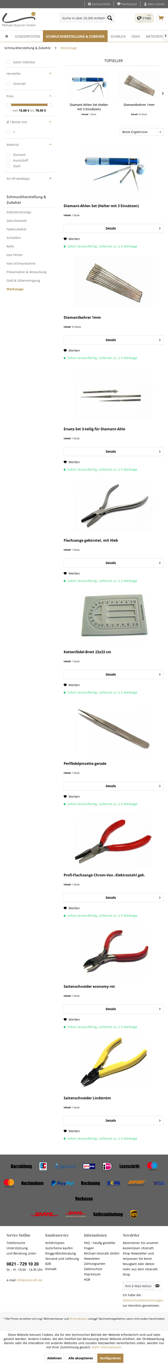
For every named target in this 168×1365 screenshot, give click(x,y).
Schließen (14, 238)
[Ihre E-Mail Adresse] (138, 1285)
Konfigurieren (110, 1358)
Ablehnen (54, 1358)
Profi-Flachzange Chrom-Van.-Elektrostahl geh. (104, 875)
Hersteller (14, 73)
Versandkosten (78, 1319)
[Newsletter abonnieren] (157, 1285)
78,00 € (40, 110)
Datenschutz (93, 1269)
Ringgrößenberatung (60, 1253)
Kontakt (50, 1269)
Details (133, 227)
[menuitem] (127, 4)
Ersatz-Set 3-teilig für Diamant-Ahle (94, 429)
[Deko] (136, 36)
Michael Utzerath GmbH (101, 1253)
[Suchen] (109, 18)
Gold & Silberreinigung (23, 280)
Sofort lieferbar (24, 62)
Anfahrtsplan (55, 1243)
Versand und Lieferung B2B (62, 1261)
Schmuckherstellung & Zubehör (26, 199)
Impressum (92, 1274)
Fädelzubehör (17, 229)
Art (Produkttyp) (18, 178)
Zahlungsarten (94, 1264)
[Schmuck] (118, 36)
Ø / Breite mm (17, 122)
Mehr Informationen (107, 1347)
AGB (87, 1279)
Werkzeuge (15, 289)
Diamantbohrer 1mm (139, 105)
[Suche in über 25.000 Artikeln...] (87, 18)
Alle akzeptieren (80, 1358)
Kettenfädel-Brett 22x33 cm (87, 652)
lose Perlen (15, 255)
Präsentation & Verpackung (26, 272)
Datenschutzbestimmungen (143, 1300)
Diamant (19, 155)
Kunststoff (20, 160)
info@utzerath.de (29, 1280)
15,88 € (24, 110)
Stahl (17, 166)
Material (13, 144)
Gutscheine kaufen (59, 1248)
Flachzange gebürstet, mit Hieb (91, 540)
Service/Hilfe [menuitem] (99, 4)
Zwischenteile (17, 221)
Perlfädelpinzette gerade (85, 763)
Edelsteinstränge (19, 212)
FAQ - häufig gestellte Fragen (99, 1245)
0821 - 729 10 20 (23, 1264)
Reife (10, 246)
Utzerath (19, 84)
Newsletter (92, 1258)
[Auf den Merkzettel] (72, 239)
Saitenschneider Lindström (87, 1098)
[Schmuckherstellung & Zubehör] (75, 36)
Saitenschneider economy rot (89, 986)
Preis (10, 96)
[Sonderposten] (27, 36)
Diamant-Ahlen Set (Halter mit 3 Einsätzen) (89, 107)
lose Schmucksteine (21, 263)
